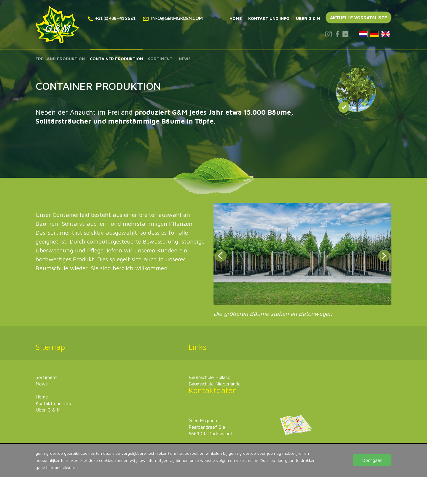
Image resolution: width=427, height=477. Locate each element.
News (185, 58)
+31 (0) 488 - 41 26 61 (112, 18)
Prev (221, 256)
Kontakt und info (268, 18)
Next (384, 256)
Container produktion (116, 58)
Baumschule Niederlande (215, 383)
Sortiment (160, 58)
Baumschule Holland (209, 377)
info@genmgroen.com (173, 18)
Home (236, 18)
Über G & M (308, 18)
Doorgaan (372, 460)
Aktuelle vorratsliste (358, 17)
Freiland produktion (60, 58)
